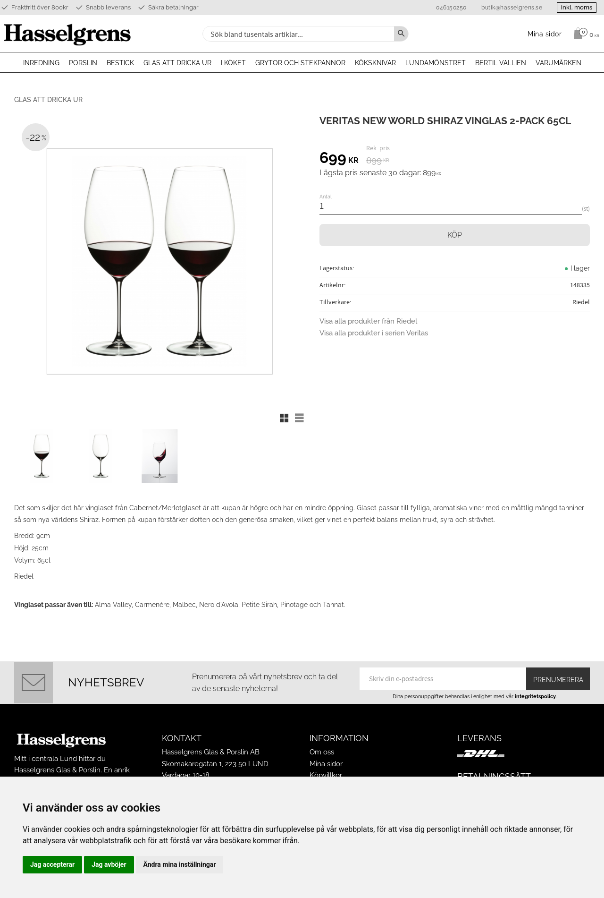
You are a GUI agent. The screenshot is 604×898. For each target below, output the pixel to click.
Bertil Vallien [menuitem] (500, 63)
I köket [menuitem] (233, 63)
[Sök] (401, 33)
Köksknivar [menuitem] (375, 63)
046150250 (451, 7)
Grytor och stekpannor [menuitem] (300, 63)
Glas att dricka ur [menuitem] (177, 63)
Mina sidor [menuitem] (545, 34)
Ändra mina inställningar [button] (179, 864)
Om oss (322, 752)
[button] (284, 418)
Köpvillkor (326, 775)
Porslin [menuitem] (83, 63)
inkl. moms (576, 7)
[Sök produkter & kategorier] (297, 33)
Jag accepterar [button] (52, 864)
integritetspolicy (535, 696)
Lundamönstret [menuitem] (435, 63)
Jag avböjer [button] (109, 864)
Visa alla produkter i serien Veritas (373, 333)
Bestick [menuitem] (120, 63)
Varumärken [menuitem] (558, 63)
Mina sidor (326, 764)
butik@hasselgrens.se (511, 7)
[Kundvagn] (584, 33)
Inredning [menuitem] (41, 63)
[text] (339, 159)
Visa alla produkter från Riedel (368, 321)
